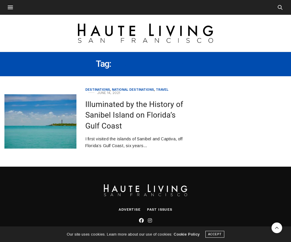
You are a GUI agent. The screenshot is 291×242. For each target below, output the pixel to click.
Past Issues (159, 209)
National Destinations (133, 89)
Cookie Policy (187, 235)
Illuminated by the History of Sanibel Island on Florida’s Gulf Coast (134, 115)
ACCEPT (215, 235)
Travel (162, 89)
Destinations (97, 89)
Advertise (129, 209)
